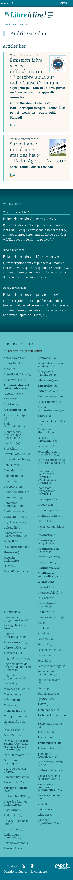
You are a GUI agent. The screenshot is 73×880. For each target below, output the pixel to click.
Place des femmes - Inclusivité (16, 803)
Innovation (47, 562)
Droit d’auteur (16, 571)
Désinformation (17, 547)
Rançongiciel (14, 848)
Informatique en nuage (48, 550)
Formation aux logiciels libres (49, 453)
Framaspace (47, 499)
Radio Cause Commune (12, 836)
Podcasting (13, 815)
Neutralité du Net (15, 723)
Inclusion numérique (51, 528)
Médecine (12, 700)
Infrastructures (50, 557)
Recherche (47, 611)
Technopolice (48, 710)
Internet (46, 587)
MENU (63, 3)
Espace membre (50, 402)
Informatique (49, 535)
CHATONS (13, 486)
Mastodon (12, 694)
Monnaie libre (15, 710)
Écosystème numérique (47, 373)
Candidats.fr (13, 470)
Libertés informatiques (15, 635)
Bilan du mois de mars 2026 (29, 219)
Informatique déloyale (46, 542)
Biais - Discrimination (15, 425)
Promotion (13, 829)
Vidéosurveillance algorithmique (49, 777)
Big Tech (12, 443)
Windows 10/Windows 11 (49, 821)
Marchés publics (17, 689)
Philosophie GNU (17, 796)
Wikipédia (46, 809)
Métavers (11, 705)
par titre (13, 351)
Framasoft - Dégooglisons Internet (46, 491)
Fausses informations (48, 439)
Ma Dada (11, 683)
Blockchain (13, 448)
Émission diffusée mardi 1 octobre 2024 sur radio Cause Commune (34, 71)
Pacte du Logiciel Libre (15, 770)
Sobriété (45, 660)
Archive (11, 404)
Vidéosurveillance (51, 770)
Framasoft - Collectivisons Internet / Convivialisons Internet (47, 477)
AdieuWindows (15, 380)
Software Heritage (51, 666)
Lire (12, 125)
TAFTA (44, 704)
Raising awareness (18, 843)
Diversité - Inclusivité (12, 559)
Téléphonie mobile (50, 725)
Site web (45, 655)
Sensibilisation (50, 650)
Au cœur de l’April (16, 417)
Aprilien (11, 399)
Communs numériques (14, 504)
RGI (42, 622)
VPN (42, 804)
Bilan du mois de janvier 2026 (31, 294)
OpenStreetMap (16, 755)
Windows (45, 814)
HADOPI (45, 521)
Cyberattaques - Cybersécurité (15, 534)
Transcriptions (49, 748)
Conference (14, 511)
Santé (43, 633)
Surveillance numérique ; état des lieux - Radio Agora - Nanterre (38, 152)
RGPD (44, 628)
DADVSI (11, 541)
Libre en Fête (15, 647)
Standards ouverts (49, 681)
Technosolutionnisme (51, 717)
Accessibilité (14, 363)
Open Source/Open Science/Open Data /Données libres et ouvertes (16, 745)
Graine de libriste (51, 515)
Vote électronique (49, 797)
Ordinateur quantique (12, 762)
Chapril (11, 481)
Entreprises (48, 391)
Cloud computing (17, 492)
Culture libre (14, 527)
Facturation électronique (47, 431)
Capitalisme (13, 476)
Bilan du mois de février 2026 (31, 256)
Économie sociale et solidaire (50, 365)
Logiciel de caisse (17, 658)
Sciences (46, 639)
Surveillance (48, 693)
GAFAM (45, 504)
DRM (10, 566)
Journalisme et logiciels (47, 605)
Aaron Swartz (14, 358)
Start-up (45, 688)
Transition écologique (47, 755)
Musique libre (15, 716)
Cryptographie (15, 522)
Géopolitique (48, 510)
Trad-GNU (46, 732)
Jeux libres (46, 598)
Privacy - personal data (16, 822)
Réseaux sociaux (51, 617)
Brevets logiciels (17, 454)
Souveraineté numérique (47, 673)
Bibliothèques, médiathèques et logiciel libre (14, 435)
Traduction (46, 737)
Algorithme (13, 393)
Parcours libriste (17, 777)
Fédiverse (46, 446)
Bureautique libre (17, 459)
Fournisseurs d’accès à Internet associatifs (51, 462)
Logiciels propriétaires (15, 676)
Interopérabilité (50, 592)
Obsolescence (14, 730)
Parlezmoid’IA (15, 782)
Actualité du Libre (17, 374)
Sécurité (45, 644)
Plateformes (13, 810)
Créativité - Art (16, 516)
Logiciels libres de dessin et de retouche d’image (18, 666)
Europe (45, 415)
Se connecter (39, 872)
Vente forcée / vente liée (51, 763)
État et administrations (51, 409)
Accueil (6, 24)
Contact (12, 866)
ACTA (9, 369)
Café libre (12, 465)
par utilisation (33, 351)
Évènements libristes (51, 422)
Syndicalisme (48, 699)
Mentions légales (15, 872)
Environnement (50, 396)
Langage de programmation (16, 618)
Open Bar (12, 735)
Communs (13, 497)
